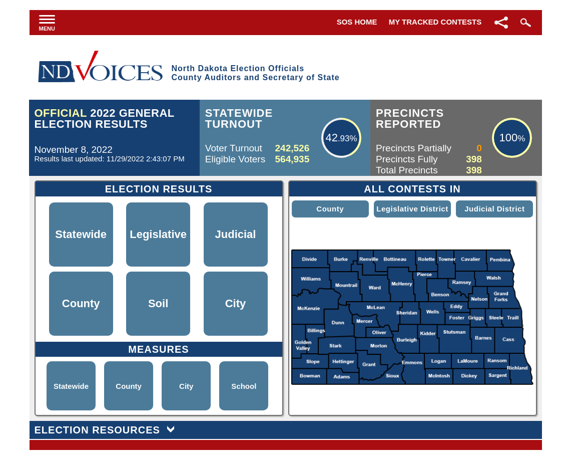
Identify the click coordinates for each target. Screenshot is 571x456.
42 (331, 137)
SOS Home (357, 22)
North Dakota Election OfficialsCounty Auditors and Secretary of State (255, 73)
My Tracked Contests (435, 22)
